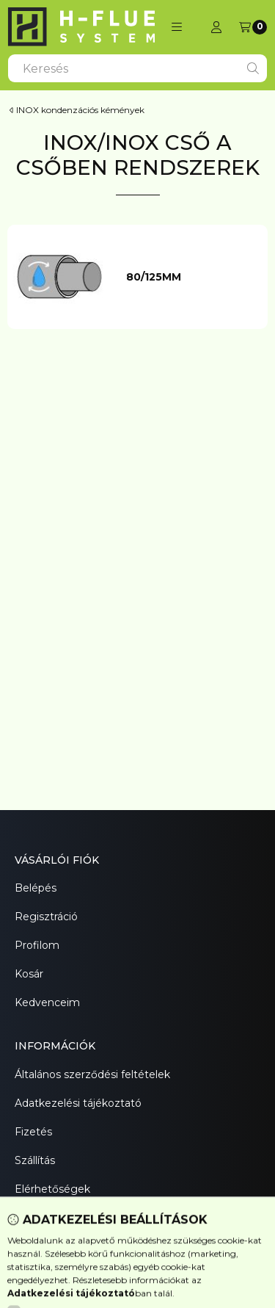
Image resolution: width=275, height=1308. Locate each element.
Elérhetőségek (52, 1189)
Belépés (35, 888)
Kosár (29, 973)
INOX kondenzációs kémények (80, 110)
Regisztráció (46, 916)
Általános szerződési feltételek (92, 1074)
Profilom (37, 945)
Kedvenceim (47, 1002)
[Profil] (216, 27)
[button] (176, 27)
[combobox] (137, 68)
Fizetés (33, 1131)
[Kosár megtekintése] (253, 27)
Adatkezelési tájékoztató (78, 1103)
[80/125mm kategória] (190, 277)
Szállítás (35, 1160)
